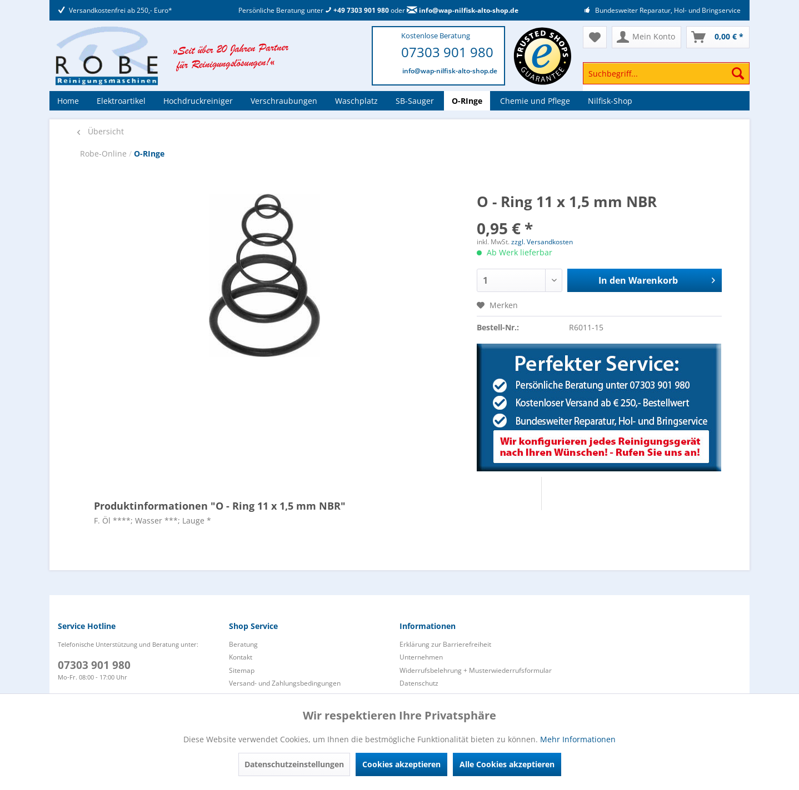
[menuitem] (666, 78)
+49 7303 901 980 (357, 10)
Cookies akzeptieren (401, 764)
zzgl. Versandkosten (542, 241)
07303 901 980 (447, 52)
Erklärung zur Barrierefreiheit (445, 644)
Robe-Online (104, 153)
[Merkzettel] (595, 37)
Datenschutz (419, 683)
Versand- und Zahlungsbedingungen (285, 683)
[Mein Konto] (646, 37)
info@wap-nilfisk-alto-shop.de (462, 10)
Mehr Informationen (578, 739)
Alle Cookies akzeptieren (507, 764)
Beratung (243, 644)
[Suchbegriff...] (666, 73)
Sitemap (241, 670)
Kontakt (240, 657)
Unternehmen (421, 657)
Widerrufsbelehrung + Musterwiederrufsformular (476, 670)
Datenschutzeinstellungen (294, 764)
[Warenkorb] (718, 37)
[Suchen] (738, 73)
